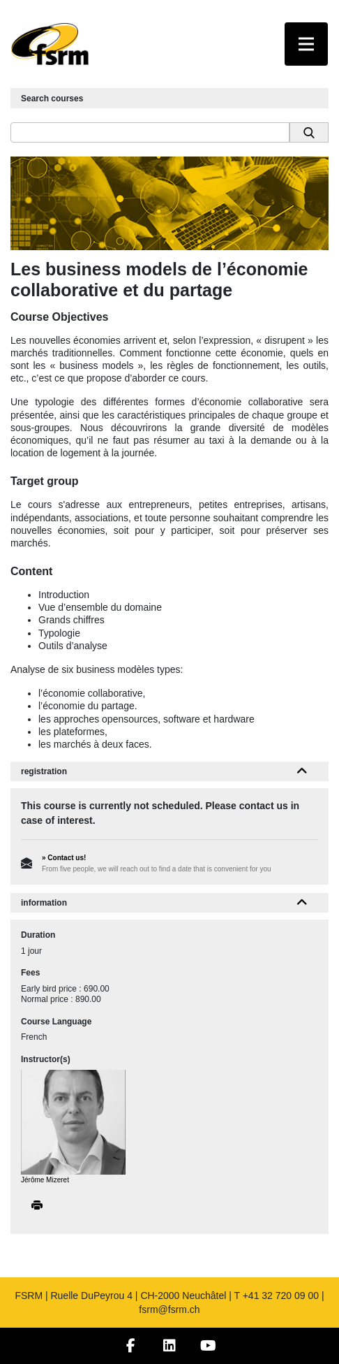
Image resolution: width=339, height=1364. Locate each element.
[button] (302, 771)
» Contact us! (64, 858)
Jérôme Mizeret (45, 1180)
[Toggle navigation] (306, 44)
